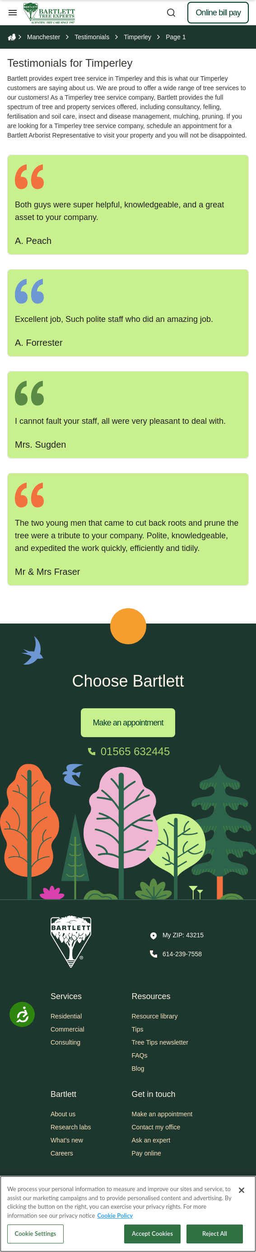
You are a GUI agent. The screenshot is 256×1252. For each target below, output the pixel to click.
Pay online (146, 1153)
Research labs (71, 1127)
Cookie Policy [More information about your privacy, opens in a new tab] (115, 1215)
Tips (138, 1029)
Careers (62, 1153)
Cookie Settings (35, 1233)
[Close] (241, 1190)
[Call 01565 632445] (128, 751)
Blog (138, 1068)
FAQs (140, 1055)
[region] (128, 1214)
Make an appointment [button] (162, 1114)
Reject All (214, 1233)
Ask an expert (151, 1140)
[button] (176, 936)
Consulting (65, 1042)
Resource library (155, 1016)
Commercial (67, 1029)
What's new (67, 1140)
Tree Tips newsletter (160, 1042)
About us (63, 1114)
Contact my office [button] (156, 1127)
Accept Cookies (152, 1233)
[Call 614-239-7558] (175, 954)
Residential (66, 1016)
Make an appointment (128, 722)
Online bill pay (218, 12)
